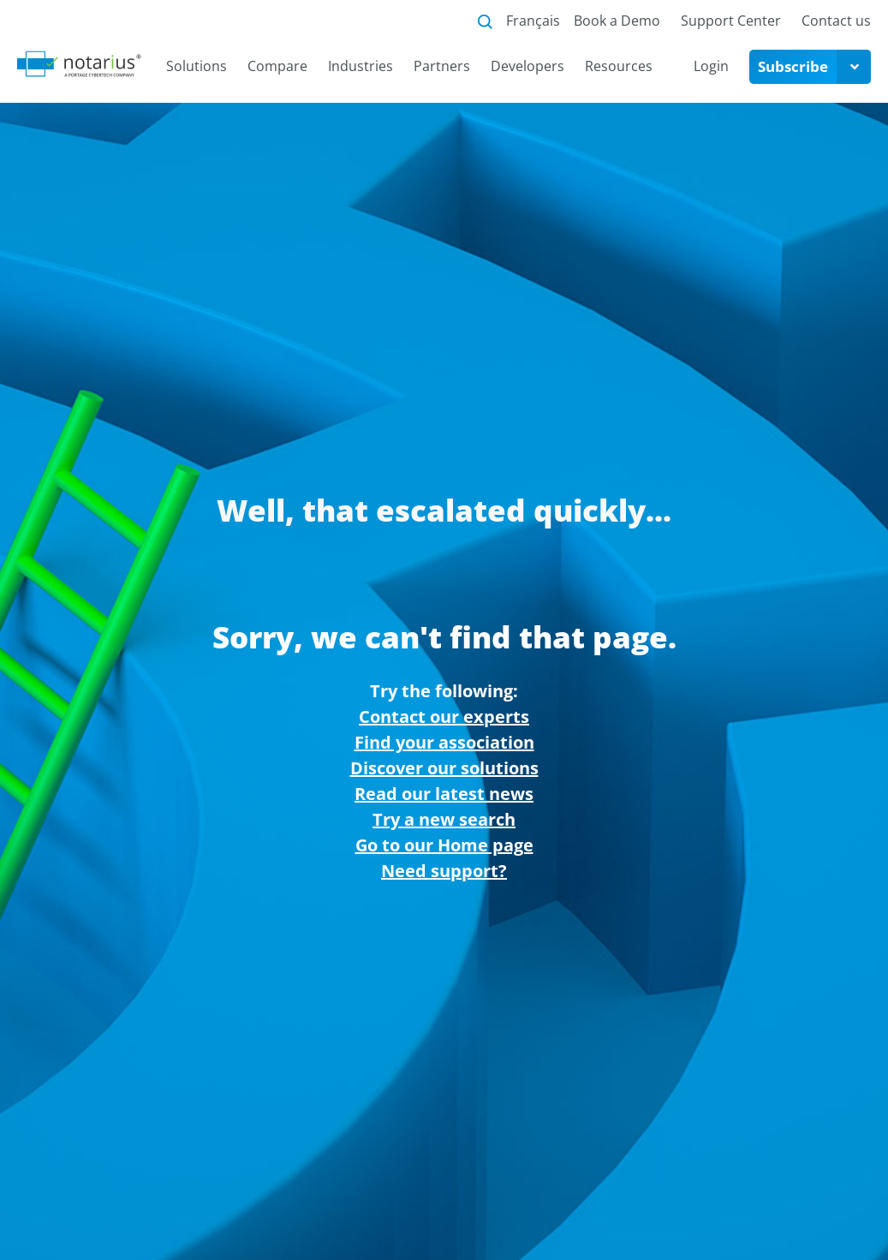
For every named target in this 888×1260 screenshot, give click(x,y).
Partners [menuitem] (442, 66)
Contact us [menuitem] (836, 20)
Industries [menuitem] (360, 66)
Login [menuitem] (711, 66)
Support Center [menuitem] (731, 20)
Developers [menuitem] (527, 66)
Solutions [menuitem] (196, 66)
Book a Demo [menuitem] (617, 20)
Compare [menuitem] (277, 66)
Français (533, 20)
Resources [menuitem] (619, 66)
